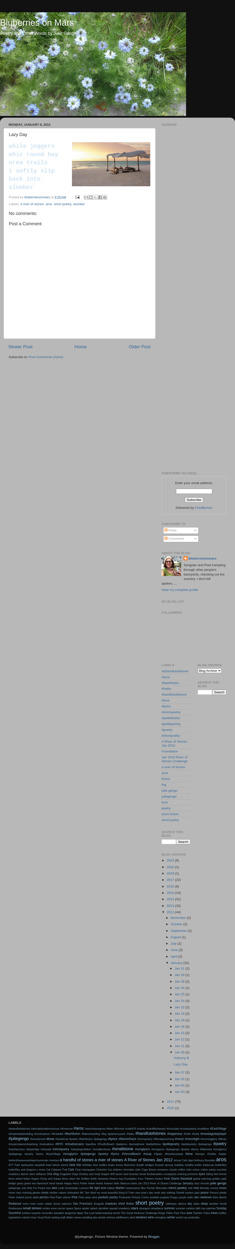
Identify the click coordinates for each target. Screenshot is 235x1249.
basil (48, 1164)
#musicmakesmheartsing (23, 1144)
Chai (78, 1169)
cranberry (14, 1174)
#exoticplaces (42, 1133)
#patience (121, 1144)
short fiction (170, 814)
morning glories (31, 1192)
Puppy (174, 1197)
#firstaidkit (57, 1133)
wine (151, 1217)
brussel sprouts (164, 1164)
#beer (109, 1128)
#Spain (158, 1153)
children (117, 1169)
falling (209, 1174)
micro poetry (177, 1188)
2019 (171, 873)
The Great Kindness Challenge (139, 1213)
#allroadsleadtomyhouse (45, 1128)
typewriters (15, 1217)
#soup (147, 1154)
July (174, 943)
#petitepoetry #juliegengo (196, 1144)
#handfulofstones (174, 694)
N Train (130, 1192)
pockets (103, 1197)
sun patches (208, 1208)
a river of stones (32, 204)
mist (196, 1188)
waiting (55, 1217)
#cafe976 (130, 1128)
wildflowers (122, 1217)
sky (190, 1203)
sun (198, 1208)
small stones (32, 1208)
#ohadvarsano (74, 1144)
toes (189, 1213)
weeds (102, 1217)
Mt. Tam (85, 1192)
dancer (25, 1174)
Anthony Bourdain (204, 1160)
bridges (149, 1164)
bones (119, 1164)
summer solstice (185, 1208)
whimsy (110, 1217)
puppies (164, 1197)
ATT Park (14, 1164)
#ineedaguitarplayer (213, 1134)
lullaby (111, 1188)
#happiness (174, 1134)
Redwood (15, 1203)
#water (222, 1153)
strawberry (157, 1208)
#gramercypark (116, 1133)
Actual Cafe (180, 1160)
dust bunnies (131, 1174)
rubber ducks (52, 1203)
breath (140, 1164)
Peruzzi (214, 1192)
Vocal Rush (44, 1217)
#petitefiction (171, 718)
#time (189, 1154)
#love (165, 700)
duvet (143, 1174)
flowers (114, 1178)
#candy (141, 1128)
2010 (171, 1108)
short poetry (62, 204)
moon (222, 1188)
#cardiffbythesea (155, 1128)
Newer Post (21, 346)
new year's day (144, 1192)
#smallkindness (102, 1149)
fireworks (103, 1178)
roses (40, 1203)
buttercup (208, 1164)
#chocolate (172, 1128)
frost (167, 1178)
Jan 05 (180, 1079)
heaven (108, 1183)
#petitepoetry (171, 724)
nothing (170, 1192)
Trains (206, 1213)
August (176, 937)
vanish (26, 1217)
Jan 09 (180, 1052)
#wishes (54, 1160)
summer (169, 1208)
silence (182, 1203)
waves (78, 1217)
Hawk (91, 1183)
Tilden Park (172, 1213)
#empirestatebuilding (21, 1133)
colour (196, 1169)
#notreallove (46, 1144)
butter (198, 1164)
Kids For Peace (36, 1188)
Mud (93, 1192)
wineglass (160, 1217)
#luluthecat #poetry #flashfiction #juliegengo (81, 1138)
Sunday (221, 1208)
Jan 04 (180, 1085)
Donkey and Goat (89, 1174)
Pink (75, 1197)
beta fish (75, 1165)
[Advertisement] (194, 158)
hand (52, 1183)
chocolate (128, 1169)
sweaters (59, 1213)
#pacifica (90, 1144)
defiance (41, 1174)
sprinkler (104, 1208)
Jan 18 (180, 1020)
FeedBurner (203, 508)
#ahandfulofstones (175, 671)
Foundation (170, 751)
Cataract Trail (59, 1169)
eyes (202, 1174)
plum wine (91, 1197)
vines (33, 1217)
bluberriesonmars (202, 558)
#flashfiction (170, 683)
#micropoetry (171, 712)
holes (134, 1183)
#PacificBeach (105, 1144)
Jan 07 (180, 1072)
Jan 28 (180, 981)
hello (116, 1183)
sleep (204, 1203)
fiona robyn (68, 1178)
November (179, 918)
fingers (35, 1178)
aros (49, 204)
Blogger (153, 1236)
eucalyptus (170, 1174)
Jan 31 (180, 968)
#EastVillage (218, 1128)
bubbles (179, 1164)
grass (20, 1183)
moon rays (15, 1192)
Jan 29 (180, 975)
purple (182, 1197)
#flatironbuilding (91, 1133)
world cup (181, 1217)
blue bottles (100, 1164)
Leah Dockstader (68, 1188)
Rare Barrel (219, 1197)
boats (111, 1164)
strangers (144, 1208)
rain (196, 1197)
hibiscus (125, 1183)
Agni (191, 1160)
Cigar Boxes (148, 1169)
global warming (202, 1178)
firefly (94, 1178)
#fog (103, 1133)
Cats (71, 1169)
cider (138, 1169)
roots (33, 1203)
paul (197, 1192)
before (56, 1164)
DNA (49, 1174)
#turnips (200, 1153)
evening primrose (187, 1174)
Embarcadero (155, 1174)
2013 (171, 906)
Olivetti (180, 1192)
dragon (105, 1174)
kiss (48, 1188)
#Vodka (211, 1153)
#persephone (136, 1144)
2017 (171, 880)
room (26, 1203)
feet (216, 1174)
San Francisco (83, 1203)
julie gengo (169, 790)
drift (112, 1174)
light (97, 1188)
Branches (129, 1164)
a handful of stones (77, 1160)
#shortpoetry (171, 735)
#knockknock (37, 1138)
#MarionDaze (127, 1139)
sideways (171, 1203)
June (175, 950)
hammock (42, 1183)
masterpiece (132, 1188)
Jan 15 (180, 1033)
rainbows (206, 1197)
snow (54, 1208)
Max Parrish (148, 1188)
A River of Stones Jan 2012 (174, 743)
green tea (30, 1183)
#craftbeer (203, 1128)
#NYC (59, 1144)
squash (113, 1208)
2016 (171, 886)
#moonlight (192, 1139)
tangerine (70, 1213)
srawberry (124, 1208)
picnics (44, 1197)
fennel (222, 1174)
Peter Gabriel (16, 1197)
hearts (99, 1183)
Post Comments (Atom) (46, 357)
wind (132, 1217)
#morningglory (208, 1138)
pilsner (67, 1197)
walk (63, 1217)
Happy (68, 1183)
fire (78, 1178)
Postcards (124, 1197)
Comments (174, 538)
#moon (179, 1139)
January (177, 963)
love (165, 802)
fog (164, 785)
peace (204, 1192)
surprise (36, 1213)
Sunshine (15, 1213)
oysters (189, 1192)
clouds (173, 1169)
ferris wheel (15, 1178)
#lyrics (166, 706)
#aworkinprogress (95, 1128)
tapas (80, 1213)
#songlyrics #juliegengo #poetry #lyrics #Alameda (181, 1149)
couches (221, 1169)
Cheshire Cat (104, 1169)
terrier (116, 1213)
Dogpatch (65, 1174)
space (69, 1208)
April (174, 956)
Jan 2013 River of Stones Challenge (175, 759)
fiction (166, 779)
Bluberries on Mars (37, 23)
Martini (120, 1188)
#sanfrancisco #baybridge (24, 1149)
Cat (48, 1169)
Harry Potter (80, 1183)
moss (44, 1192)
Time (183, 1213)
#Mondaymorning (163, 1138)
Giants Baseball (181, 1178)
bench (64, 1164)
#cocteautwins (188, 1128)
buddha (189, 1164)
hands (59, 1183)
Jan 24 (180, 1001)
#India (195, 1133)
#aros (166, 677)
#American (66, 1128)
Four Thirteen (146, 1178)
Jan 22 (180, 1007)
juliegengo (169, 796)
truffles (222, 1213)
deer (32, 1174)
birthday (87, 1164)
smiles (46, 1208)
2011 (171, 1101)
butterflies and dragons (22, 1169)
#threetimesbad (174, 1153)
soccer (61, 1208)
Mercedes (161, 1188)
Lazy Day (181, 1064)
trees (214, 1213)
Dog (56, 1174)
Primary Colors (140, 1197)
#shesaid (46, 1149)
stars (134, 1208)
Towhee (197, 1213)
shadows (111, 1203)
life (92, 1188)
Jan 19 (180, 1013)
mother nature (57, 1192)
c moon (41, 1169)
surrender (47, 1213)
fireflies (85, 1178)
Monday (204, 1188)
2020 (171, 867)
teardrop (107, 1213)
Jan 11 (180, 1046)
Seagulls (99, 1203)
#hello (187, 1133)
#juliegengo (19, 1138)
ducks (119, 1174)
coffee (181, 1169)
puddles (154, 1197)
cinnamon (162, 1169)
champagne (88, 1169)
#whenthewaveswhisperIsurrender (29, 1160)
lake (54, 1188)
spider (85, 1208)
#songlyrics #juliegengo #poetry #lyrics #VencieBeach (102, 1154)
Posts (170, 530)
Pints (81, 1197)
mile (190, 1188)
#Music (222, 1138)
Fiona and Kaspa (50, 1178)
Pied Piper (56, 1197)
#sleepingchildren (81, 1149)
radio (190, 1197)
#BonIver (119, 1128)
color (189, 1169)
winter (171, 1217)
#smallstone (122, 1149)
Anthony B (181, 1058)
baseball (40, 1164)
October (177, 924)
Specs (77, 1208)
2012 (171, 912)
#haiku (166, 688)
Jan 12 (180, 1039)
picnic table (32, 1197)
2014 (171, 899)
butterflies (220, 1164)
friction (159, 1178)
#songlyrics (142, 1149)
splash (94, 1208)
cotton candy (208, 1169)
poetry (166, 808)
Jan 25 (180, 994)
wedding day (89, 1217)
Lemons (84, 1188)
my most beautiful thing (111, 1192)
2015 (171, 893)
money (214, 1188)
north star (160, 1192)
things (161, 1213)
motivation (73, 1192)
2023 (171, 860)
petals (222, 1192)
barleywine (27, 1164)
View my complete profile (180, 590)
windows (141, 1217)
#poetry (167, 730)
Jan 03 (180, 1092)
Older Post (140, 346)
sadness (66, 1203)
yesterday (194, 1217)
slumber (79, 204)
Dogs (75, 1174)
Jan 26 (180, 988)
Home (80, 346)
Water (69, 1217)
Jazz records (201, 1183)
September (179, 931)
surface (26, 1213)
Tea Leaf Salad (93, 1213)
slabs (196, 1203)
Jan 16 (180, 1026)
